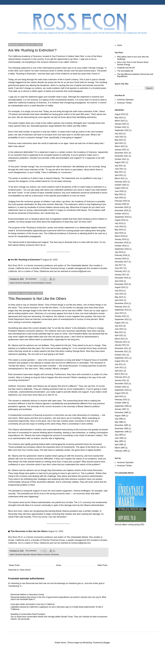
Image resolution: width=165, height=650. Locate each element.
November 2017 (121, 262)
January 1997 (120, 409)
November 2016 (121, 278)
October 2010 (120, 387)
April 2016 (119, 281)
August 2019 (120, 220)
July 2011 (119, 364)
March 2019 (120, 236)
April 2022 (119, 143)
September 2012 (122, 319)
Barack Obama (36, 554)
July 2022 (119, 134)
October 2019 (120, 214)
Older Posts (102, 565)
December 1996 (121, 412)
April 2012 (119, 335)
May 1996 (119, 422)
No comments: (31, 279)
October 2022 (120, 127)
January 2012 (120, 345)
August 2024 (120, 114)
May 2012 (119, 332)
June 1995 (119, 438)
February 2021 (121, 182)
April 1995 (119, 444)
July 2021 (119, 166)
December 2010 (121, 383)
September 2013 (122, 310)
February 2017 (121, 271)
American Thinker (124, 103)
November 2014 (121, 303)
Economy (46, 554)
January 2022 (120, 150)
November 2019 (121, 210)
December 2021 (121, 153)
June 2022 (119, 137)
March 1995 (120, 448)
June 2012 (119, 329)
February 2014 (121, 307)
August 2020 (120, 188)
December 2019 (121, 207)
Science (48, 283)
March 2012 (120, 339)
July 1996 (119, 419)
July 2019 (119, 223)
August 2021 (120, 162)
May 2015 (119, 297)
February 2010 (121, 399)
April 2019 (119, 233)
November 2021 (121, 156)
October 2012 (120, 316)
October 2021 (120, 159)
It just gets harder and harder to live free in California (32, 604)
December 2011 (121, 348)
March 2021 (120, 178)
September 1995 (122, 432)
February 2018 (121, 255)
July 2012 (119, 326)
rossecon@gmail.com (81, 271)
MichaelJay (87, 643)
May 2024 (119, 117)
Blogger (107, 643)
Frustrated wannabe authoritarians (26, 578)
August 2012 (120, 323)
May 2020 (119, 194)
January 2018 (120, 258)
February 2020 (121, 201)
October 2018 (120, 246)
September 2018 (122, 249)
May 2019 (119, 230)
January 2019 (120, 239)
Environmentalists (37, 283)
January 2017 (120, 275)
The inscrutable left (125, 71)
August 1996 (120, 416)
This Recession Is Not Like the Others (37, 299)
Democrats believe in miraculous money (27, 594)
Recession (55, 554)
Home (58, 565)
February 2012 (121, 342)
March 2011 (120, 374)
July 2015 (119, 291)
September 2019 (122, 217)
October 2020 (120, 185)
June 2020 (119, 191)
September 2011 (122, 358)
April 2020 (119, 197)
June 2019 (119, 226)
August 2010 (120, 393)
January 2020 (120, 204)
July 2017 (119, 265)
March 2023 (120, 121)
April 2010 (119, 396)
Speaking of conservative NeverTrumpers (28, 614)
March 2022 (120, 146)
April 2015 (119, 300)
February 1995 (121, 451)
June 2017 (119, 268)
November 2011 (121, 351)
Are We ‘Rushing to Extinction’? (32, 50)
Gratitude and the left (126, 68)
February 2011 (121, 377)
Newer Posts (14, 565)
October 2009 (120, 403)
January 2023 (120, 124)
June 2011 (119, 367)
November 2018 (121, 242)
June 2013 (119, 313)
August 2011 (120, 361)
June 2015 (119, 294)
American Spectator (22, 283)
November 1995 (121, 428)
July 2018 (119, 252)
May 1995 (119, 441)
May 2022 (119, 140)
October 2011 (120, 355)
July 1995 (119, 435)
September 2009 (122, 406)
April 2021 (119, 175)
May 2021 (119, 172)
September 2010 (122, 390)
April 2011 (119, 371)
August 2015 (120, 287)
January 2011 (120, 380)
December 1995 (121, 425)
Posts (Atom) (25, 570)
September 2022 (122, 130)
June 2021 (119, 169)
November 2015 (121, 284)
